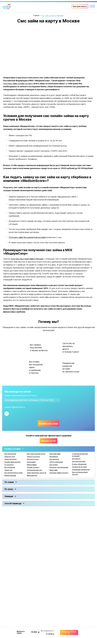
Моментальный (10, 475)
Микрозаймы (32, 465)
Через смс (8, 470)
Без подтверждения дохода (80, 473)
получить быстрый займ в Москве (27, 259)
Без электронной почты (36, 454)
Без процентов (10, 454)
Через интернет (10, 459)
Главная (36, 15)
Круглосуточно (33, 459)
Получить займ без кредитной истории (27, 237)
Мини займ (54, 470)
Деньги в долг (9, 456)
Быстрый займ (55, 454)
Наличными (31, 462)
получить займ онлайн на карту (18, 83)
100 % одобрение (56, 462)
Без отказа (54, 465)
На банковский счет (34, 470)
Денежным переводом (81, 469)
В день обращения (79, 464)
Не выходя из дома (79, 467)
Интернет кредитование (59, 467)
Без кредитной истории (13, 473)
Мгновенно (54, 456)
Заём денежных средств (36, 473)
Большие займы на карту (59, 473)
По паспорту (9, 465)
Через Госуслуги (33, 456)
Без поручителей (78, 461)
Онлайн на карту (33, 467)
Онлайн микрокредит (12, 462)
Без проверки (9, 467)
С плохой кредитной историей (80, 455)
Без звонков (54, 459)
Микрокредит (32, 475)
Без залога (76, 459)
